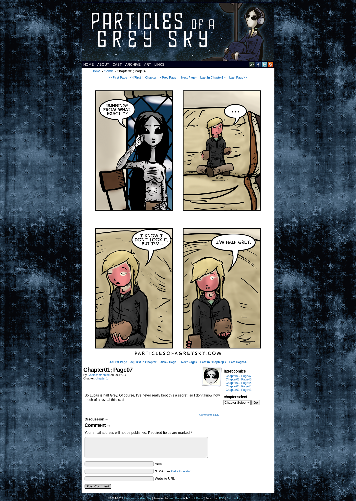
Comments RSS (209, 414)
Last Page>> (238, 77)
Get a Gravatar (181, 471)
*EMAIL (173, 471)
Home (88, 64)
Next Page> (189, 77)
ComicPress (195, 498)
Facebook (258, 65)
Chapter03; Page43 (238, 390)
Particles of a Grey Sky (178, 32)
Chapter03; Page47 (238, 376)
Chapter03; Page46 (238, 379)
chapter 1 (101, 378)
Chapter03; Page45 (238, 383)
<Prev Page (168, 77)
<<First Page (118, 77)
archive (133, 64)
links (159, 64)
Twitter (264, 65)
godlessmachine (99, 375)
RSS (270, 65)
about (103, 64)
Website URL (165, 478)
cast (117, 64)
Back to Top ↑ (235, 498)
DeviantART (252, 65)
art (147, 64)
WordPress (175, 498)
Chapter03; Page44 (238, 386)
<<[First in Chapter (143, 77)
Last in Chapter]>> (213, 77)
